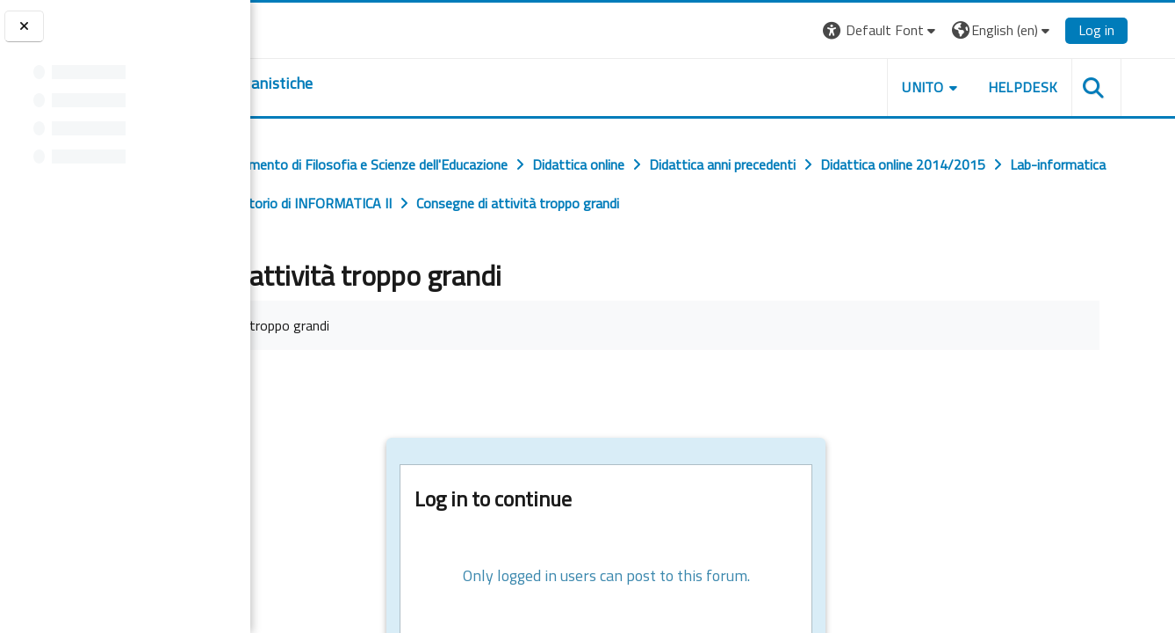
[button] (927, 30)
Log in (1143, 29)
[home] (358, 83)
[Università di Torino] (305, 28)
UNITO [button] (969, 87)
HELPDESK (1069, 87)
